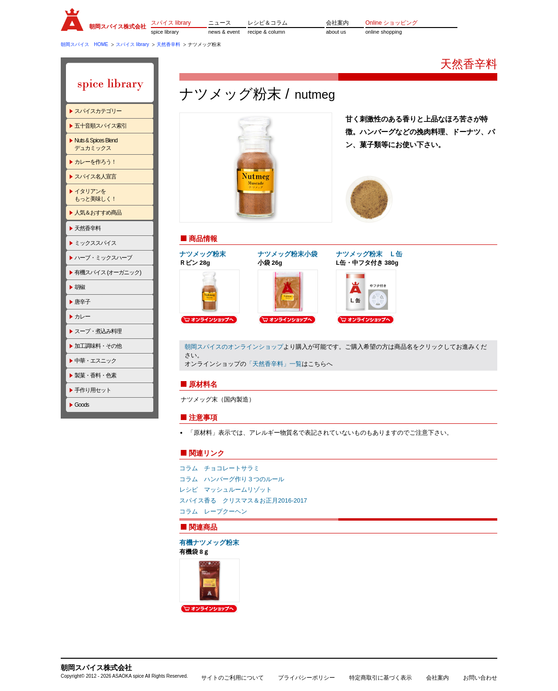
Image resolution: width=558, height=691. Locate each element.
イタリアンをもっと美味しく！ (95, 195)
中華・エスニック (95, 360)
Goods (81, 405)
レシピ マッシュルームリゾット (225, 489)
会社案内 (337, 22)
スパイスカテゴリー (97, 111)
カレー (82, 316)
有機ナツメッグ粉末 (209, 542)
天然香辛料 (168, 44)
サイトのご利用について (232, 677)
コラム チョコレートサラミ (219, 468)
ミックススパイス (95, 243)
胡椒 (79, 287)
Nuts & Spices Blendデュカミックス (95, 144)
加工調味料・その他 (97, 346)
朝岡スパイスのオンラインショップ (234, 346)
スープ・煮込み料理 (97, 331)
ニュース (219, 22)
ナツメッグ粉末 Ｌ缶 (369, 254)
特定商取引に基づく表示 (380, 677)
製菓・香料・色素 (95, 375)
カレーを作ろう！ (95, 162)
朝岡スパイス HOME (84, 44)
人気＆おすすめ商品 (97, 212)
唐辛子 (82, 302)
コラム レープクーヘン (213, 511)
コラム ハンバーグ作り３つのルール (231, 479)
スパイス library (171, 22)
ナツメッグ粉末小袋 (287, 254)
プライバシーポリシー (306, 677)
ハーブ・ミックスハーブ (103, 257)
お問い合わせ (480, 677)
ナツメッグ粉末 (202, 254)
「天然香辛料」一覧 (274, 363)
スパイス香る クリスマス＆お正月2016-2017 (243, 500)
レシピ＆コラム (268, 22)
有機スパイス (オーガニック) (107, 272)
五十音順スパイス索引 (100, 125)
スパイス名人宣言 (95, 176)
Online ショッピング (391, 22)
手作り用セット (92, 390)
